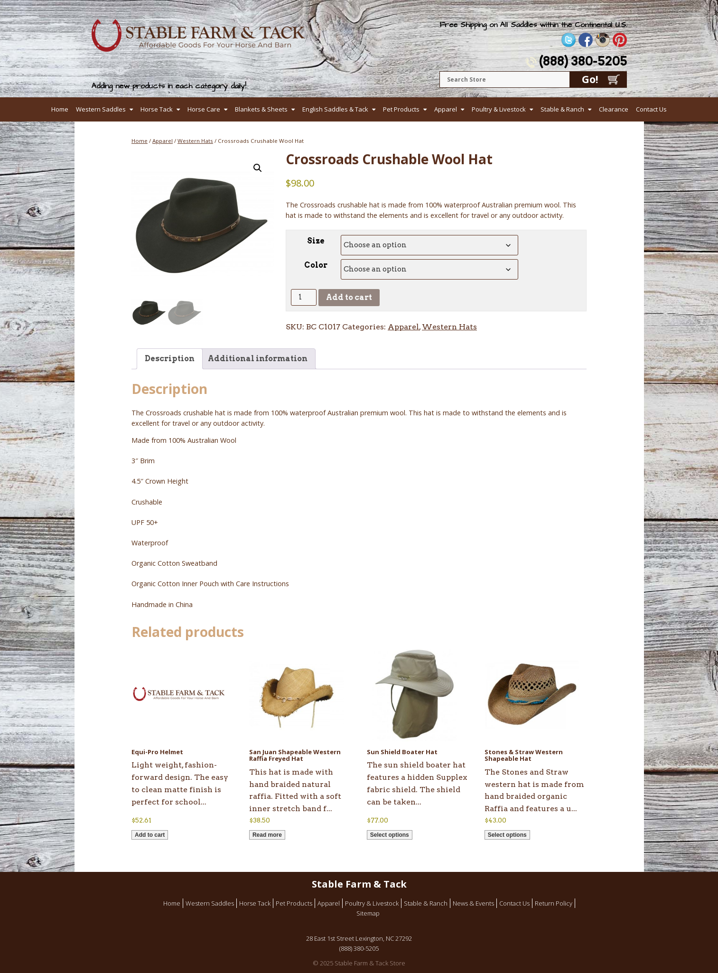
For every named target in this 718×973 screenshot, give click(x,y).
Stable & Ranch (562, 109)
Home (59, 109)
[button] (257, 168)
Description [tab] (170, 358)
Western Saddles (101, 109)
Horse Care (203, 109)
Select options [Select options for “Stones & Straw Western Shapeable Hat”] (507, 835)
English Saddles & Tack (335, 109)
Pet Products (401, 109)
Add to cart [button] (150, 835)
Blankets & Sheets (261, 109)
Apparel (445, 109)
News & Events (473, 903)
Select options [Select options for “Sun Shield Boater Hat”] (389, 835)
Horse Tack (156, 109)
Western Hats (195, 140)
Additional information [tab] (258, 358)
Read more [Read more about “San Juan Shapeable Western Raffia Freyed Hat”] (267, 835)
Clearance (613, 109)
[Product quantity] (304, 297)
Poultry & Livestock (499, 109)
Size (316, 240)
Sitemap (368, 913)
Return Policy (553, 903)
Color (315, 265)
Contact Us (651, 109)
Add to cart (349, 297)
